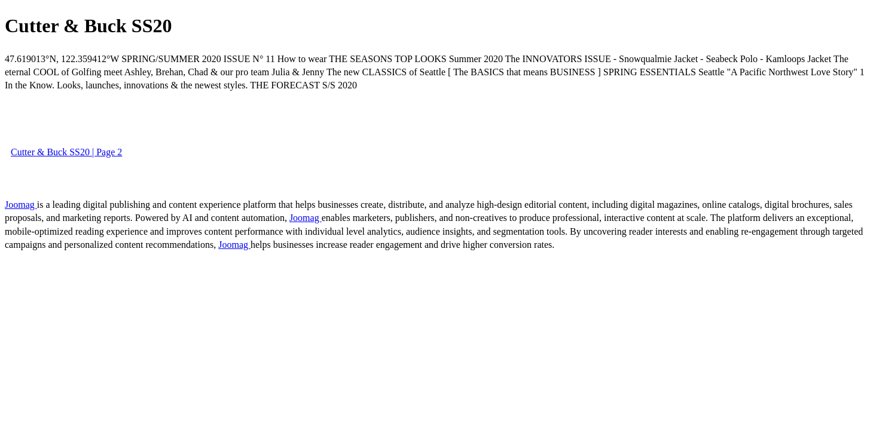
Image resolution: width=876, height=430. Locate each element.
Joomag (21, 204)
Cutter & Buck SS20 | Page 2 (66, 152)
